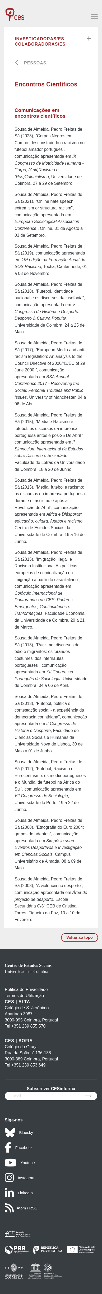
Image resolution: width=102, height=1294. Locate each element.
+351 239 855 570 (28, 1026)
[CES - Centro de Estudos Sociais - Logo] (14, 11)
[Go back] (17, 63)
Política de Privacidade (26, 989)
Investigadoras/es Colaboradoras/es (40, 41)
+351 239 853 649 (28, 1065)
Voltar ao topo (79, 937)
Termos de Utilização (24, 995)
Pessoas (35, 63)
